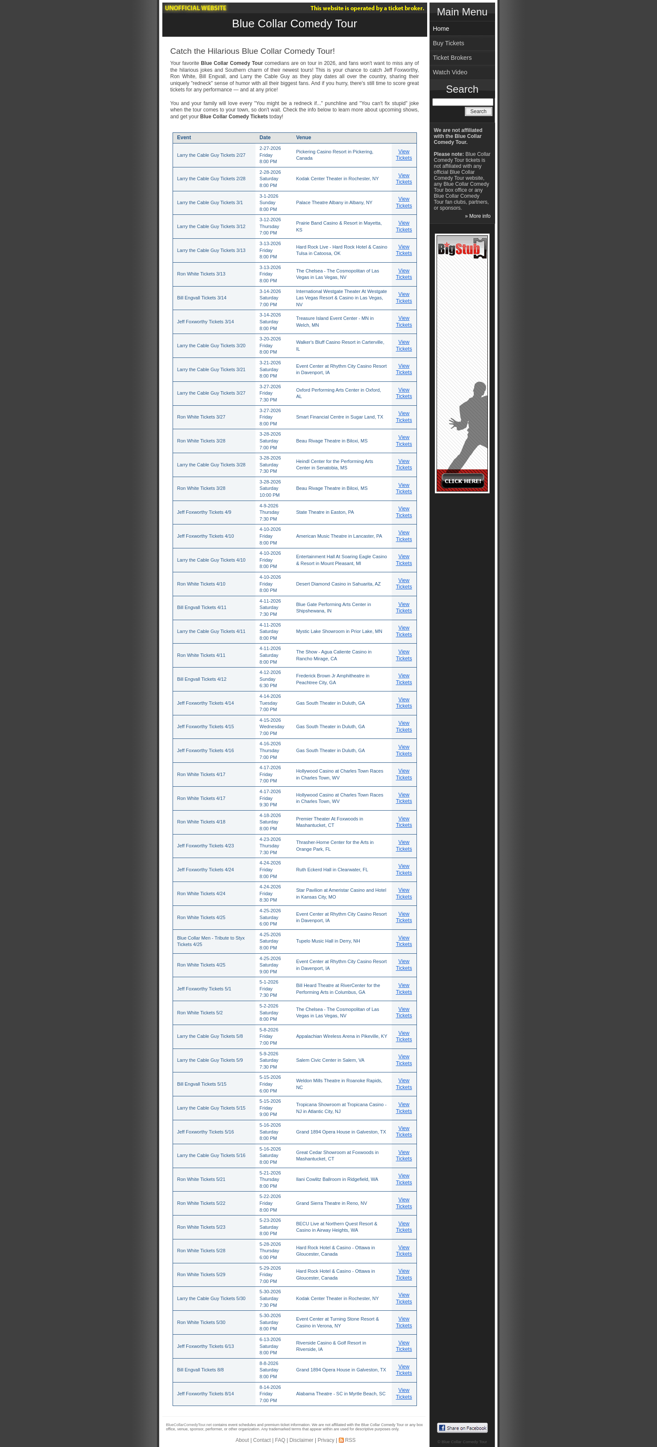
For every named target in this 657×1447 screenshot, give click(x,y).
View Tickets (404, 155)
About (242, 1440)
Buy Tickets (448, 43)
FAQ (280, 1440)
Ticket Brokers (452, 57)
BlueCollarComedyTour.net (189, 1425)
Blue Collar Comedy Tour (294, 23)
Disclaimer (302, 1440)
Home (441, 28)
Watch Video (450, 72)
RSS (350, 1440)
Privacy (325, 1440)
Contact (262, 1440)
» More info (477, 216)
